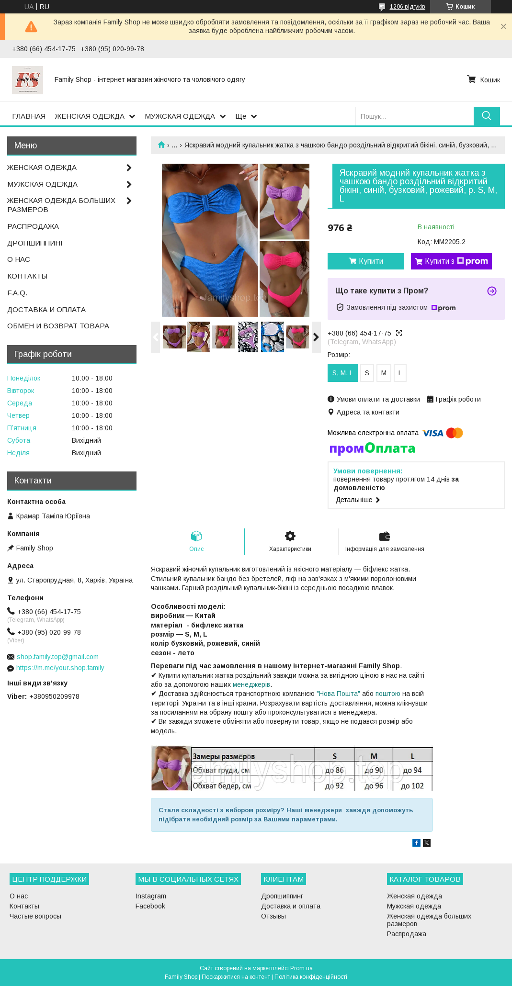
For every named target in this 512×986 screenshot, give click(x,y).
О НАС (18, 259)
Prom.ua (301, 968)
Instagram (151, 896)
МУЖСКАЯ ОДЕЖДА (180, 116)
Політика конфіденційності (310, 977)
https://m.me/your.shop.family (60, 668)
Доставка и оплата (290, 906)
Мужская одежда (414, 906)
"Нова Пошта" (338, 693)
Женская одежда (414, 896)
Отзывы (273, 916)
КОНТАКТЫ (27, 276)
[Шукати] (487, 116)
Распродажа (406, 934)
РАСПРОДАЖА (33, 226)
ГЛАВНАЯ (29, 116)
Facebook (150, 906)
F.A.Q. (17, 293)
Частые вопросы (35, 916)
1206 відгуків (407, 6)
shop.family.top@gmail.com (58, 657)
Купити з (456, 261)
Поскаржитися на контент (236, 977)
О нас (19, 896)
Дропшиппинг (282, 896)
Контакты (24, 906)
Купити (371, 261)
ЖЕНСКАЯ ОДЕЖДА (90, 116)
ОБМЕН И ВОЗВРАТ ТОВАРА (58, 326)
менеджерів (251, 684)
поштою (387, 693)
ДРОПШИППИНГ (36, 243)
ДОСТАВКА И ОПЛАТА (46, 309)
